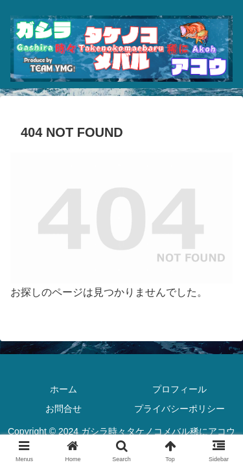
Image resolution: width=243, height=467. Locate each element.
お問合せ (63, 408)
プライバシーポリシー (179, 408)
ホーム (63, 389)
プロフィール (179, 389)
